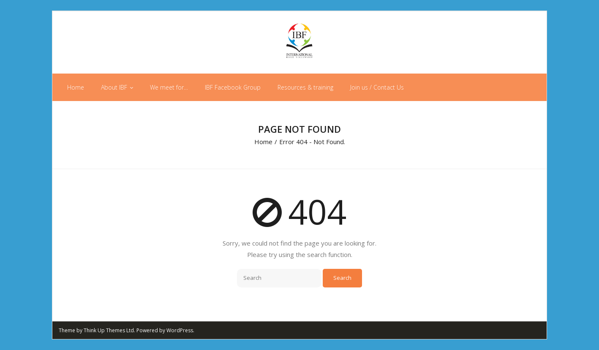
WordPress (179, 330)
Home (263, 141)
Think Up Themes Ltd (109, 330)
